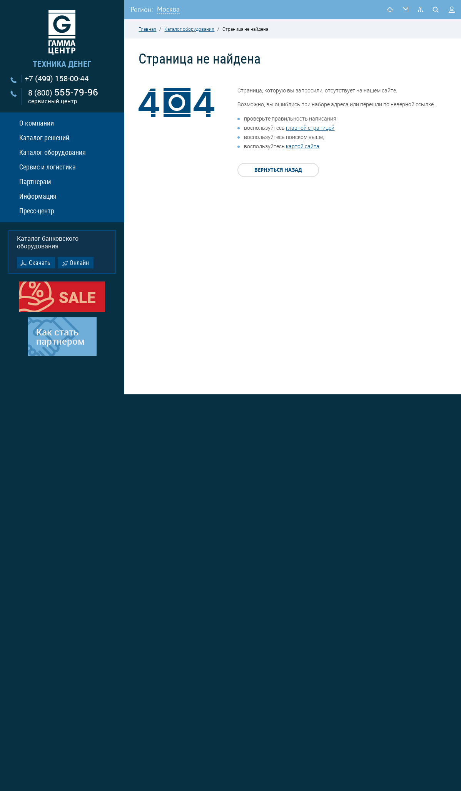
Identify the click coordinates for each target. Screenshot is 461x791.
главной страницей (310, 127)
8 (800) (63, 96)
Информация (38, 196)
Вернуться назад (278, 169)
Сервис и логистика (47, 166)
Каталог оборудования (52, 152)
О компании (36, 122)
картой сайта (302, 146)
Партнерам (35, 181)
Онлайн (79, 262)
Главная (147, 29)
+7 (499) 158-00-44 (57, 78)
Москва (168, 9)
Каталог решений (44, 137)
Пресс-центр (36, 210)
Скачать (39, 262)
